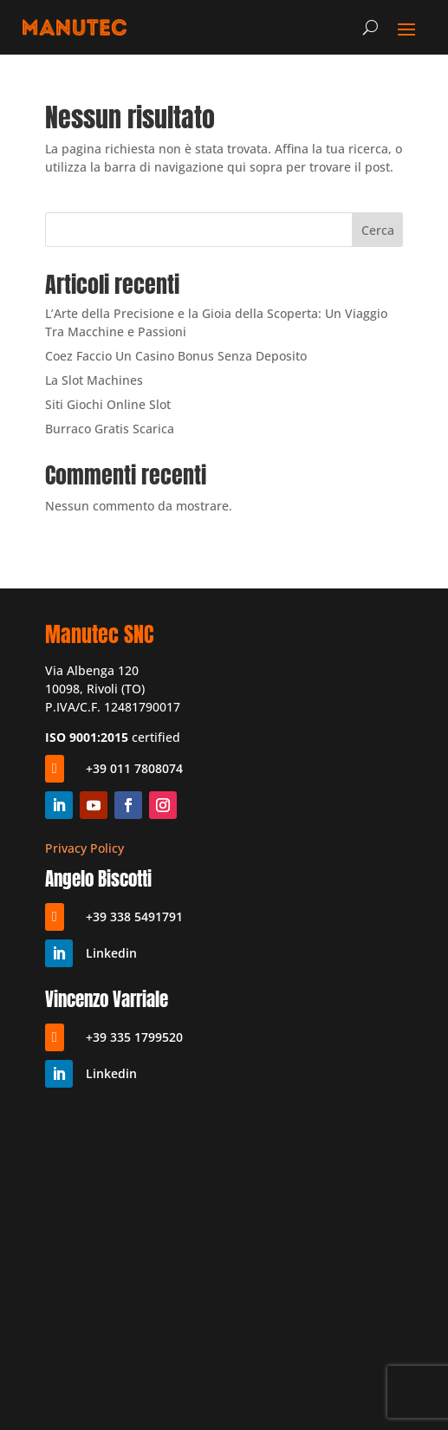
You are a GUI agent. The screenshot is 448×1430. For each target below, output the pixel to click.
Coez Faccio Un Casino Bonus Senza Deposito (176, 356)
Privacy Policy (84, 848)
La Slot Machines (94, 380)
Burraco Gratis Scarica (109, 428)
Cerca (377, 230)
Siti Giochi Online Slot (108, 404)
